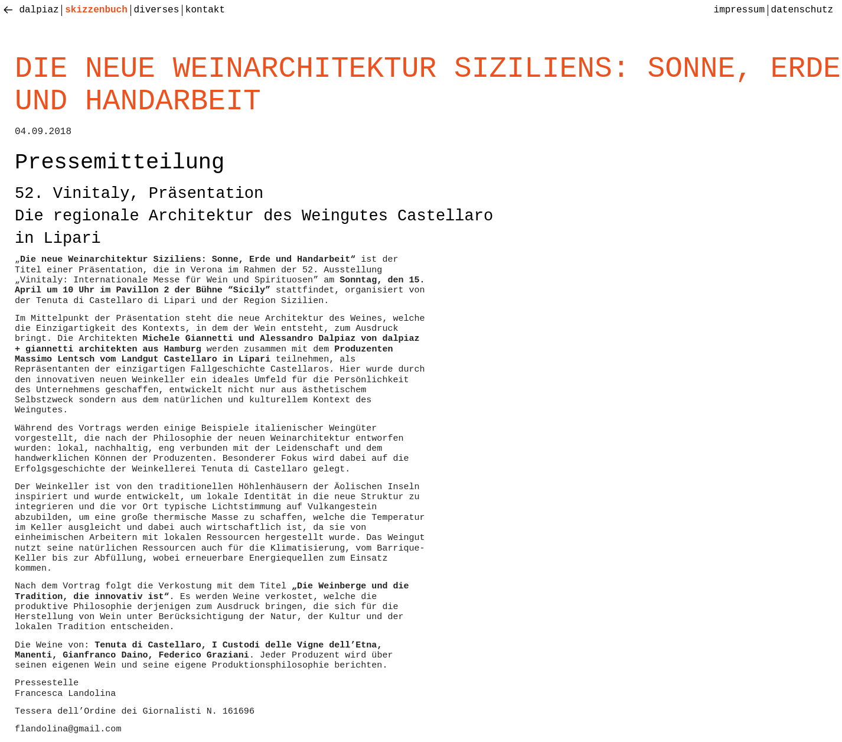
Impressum (739, 10)
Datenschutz (802, 10)
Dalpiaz (38, 10)
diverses (156, 10)
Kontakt (205, 10)
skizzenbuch (96, 10)
